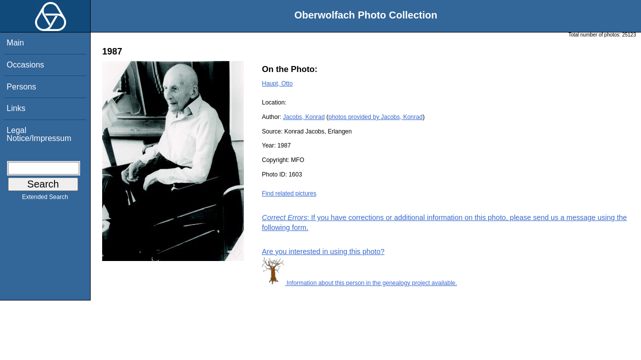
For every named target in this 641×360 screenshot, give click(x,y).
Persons (21, 86)
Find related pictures (289, 193)
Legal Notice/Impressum (39, 134)
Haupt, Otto (277, 83)
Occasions (25, 64)
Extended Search (45, 199)
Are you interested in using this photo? (323, 252)
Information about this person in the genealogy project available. (359, 283)
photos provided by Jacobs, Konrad (376, 117)
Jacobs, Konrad (304, 117)
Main (15, 42)
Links (16, 108)
